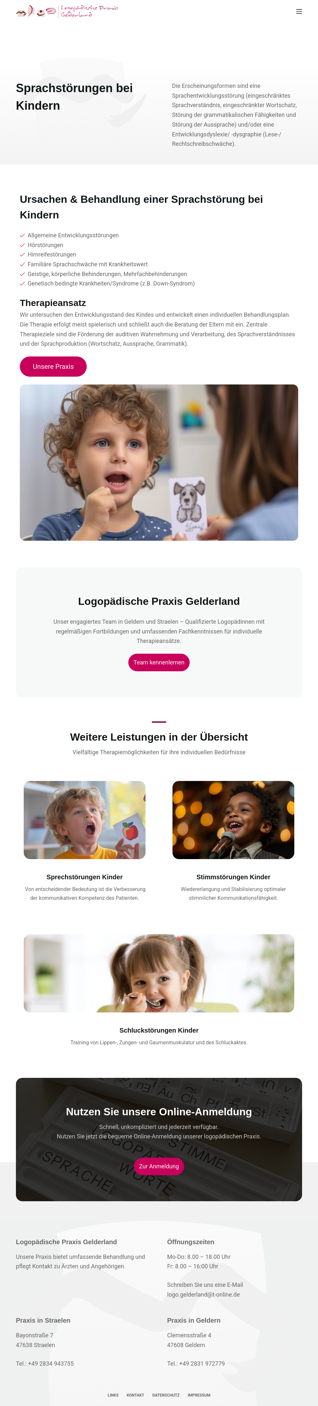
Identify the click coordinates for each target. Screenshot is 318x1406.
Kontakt (135, 1395)
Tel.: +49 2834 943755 (45, 1363)
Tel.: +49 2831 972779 (196, 1363)
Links (113, 1395)
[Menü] (299, 11)
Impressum (199, 1395)
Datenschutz (166, 1395)
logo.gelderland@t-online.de (203, 1294)
